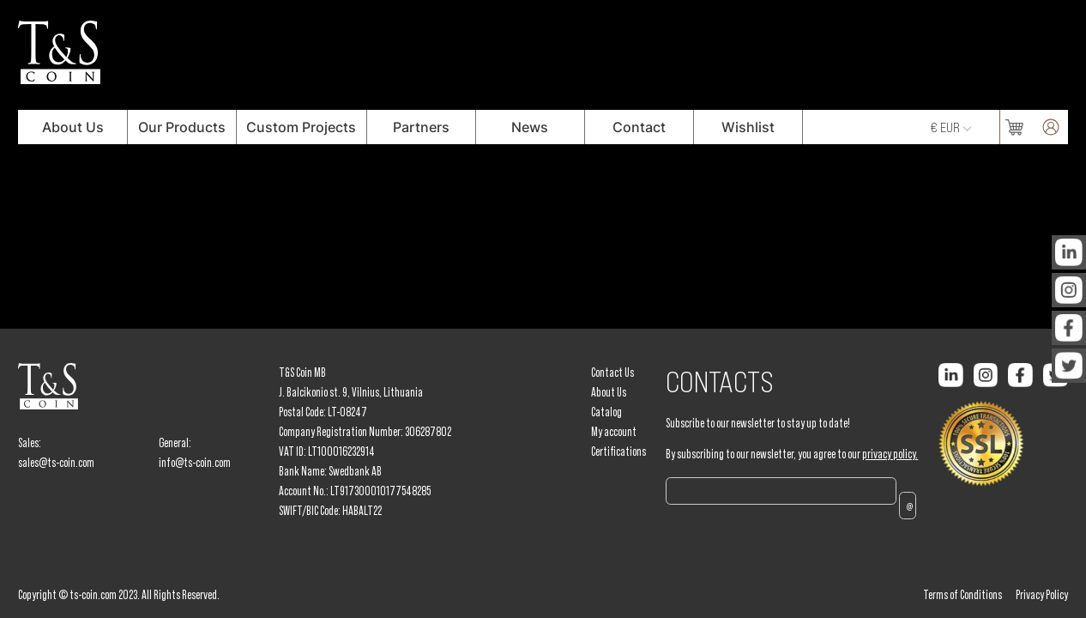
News (529, 127)
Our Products (182, 127)
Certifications (618, 451)
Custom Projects (301, 127)
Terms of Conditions (962, 595)
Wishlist (748, 127)
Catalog (606, 412)
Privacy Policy (1042, 595)
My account (614, 432)
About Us (73, 127)
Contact (639, 127)
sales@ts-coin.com (56, 463)
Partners (421, 127)
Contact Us (612, 372)
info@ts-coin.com (195, 463)
